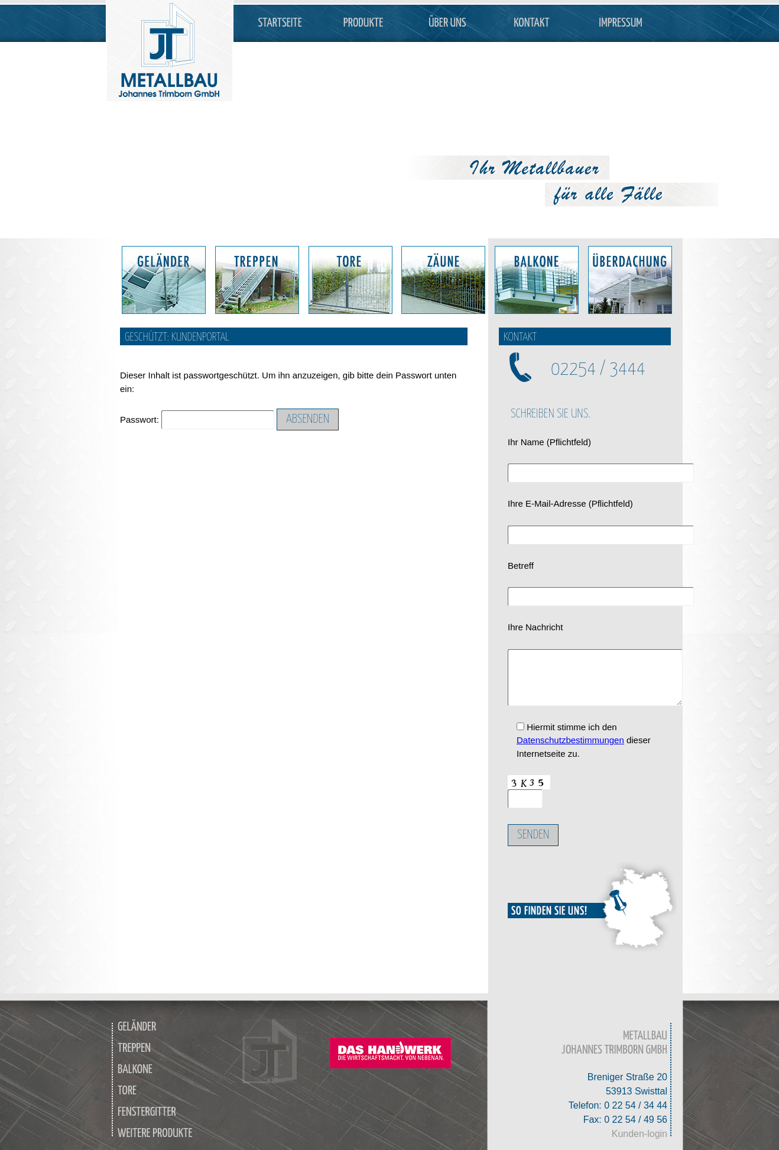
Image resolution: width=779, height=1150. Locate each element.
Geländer (137, 1027)
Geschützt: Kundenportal (177, 337)
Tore (127, 1091)
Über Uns (447, 23)
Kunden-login (639, 1134)
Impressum (620, 23)
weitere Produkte (155, 1133)
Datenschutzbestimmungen (570, 740)
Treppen (134, 1048)
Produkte (363, 23)
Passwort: (197, 419)
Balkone (135, 1070)
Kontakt (532, 23)
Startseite (280, 23)
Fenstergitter (147, 1112)
